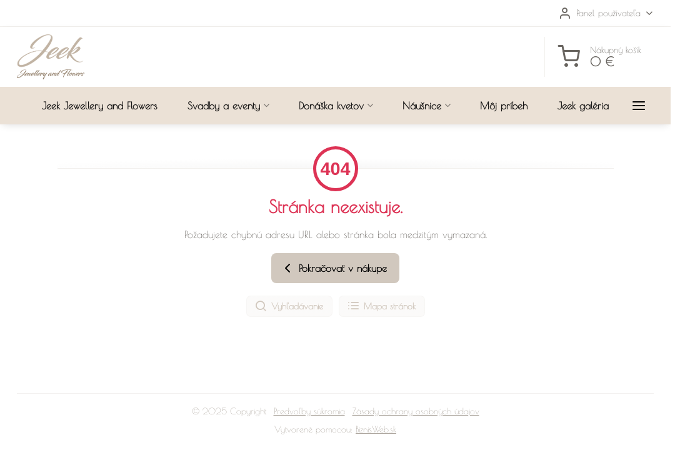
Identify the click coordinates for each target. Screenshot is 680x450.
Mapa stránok (381, 306)
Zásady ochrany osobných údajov (415, 411)
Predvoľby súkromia (309, 411)
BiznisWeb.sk (376, 429)
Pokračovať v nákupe (333, 268)
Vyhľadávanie (288, 306)
